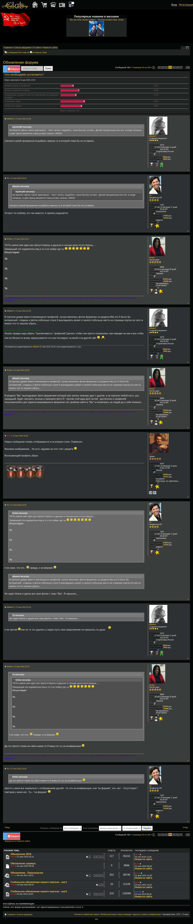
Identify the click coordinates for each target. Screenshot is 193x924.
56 (177, 67)
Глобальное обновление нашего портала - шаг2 (39, 891)
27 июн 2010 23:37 (21, 667)
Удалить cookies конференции (147, 914)
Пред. (7, 827)
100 (187, 67)
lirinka (9, 239)
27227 (165, 477)
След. (185, 827)
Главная (7, 47)
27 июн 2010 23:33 (23, 607)
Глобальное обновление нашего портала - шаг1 (39, 882)
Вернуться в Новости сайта (17, 841)
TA (8, 178)
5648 (165, 157)
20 (95, 894)
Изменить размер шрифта (184, 47)
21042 (165, 279)
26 (102, 875)
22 (102, 894)
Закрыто (13, 69)
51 (159, 67)
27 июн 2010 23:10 (18, 178)
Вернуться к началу (187, 170)
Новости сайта (50, 47)
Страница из (141, 67)
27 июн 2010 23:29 (18, 505)
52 (163, 67)
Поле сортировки (102, 828)
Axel (8, 436)
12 (102, 857)
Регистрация (186, 4)
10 (95, 857)
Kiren (137, 873)
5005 (165, 159)
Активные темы (39, 52)
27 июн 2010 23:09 (23, 119)
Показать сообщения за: (61, 828)
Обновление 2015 (21, 854)
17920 (165, 216)
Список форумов (22, 47)
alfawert (10, 119)
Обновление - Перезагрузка (27, 872)
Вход (174, 4)
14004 (165, 474)
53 (166, 67)
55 (174, 67)
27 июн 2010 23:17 (21, 239)
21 (98, 894)
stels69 (138, 892)
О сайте (37, 47)
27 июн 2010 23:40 (18, 769)
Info (96, 919)
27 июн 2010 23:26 (20, 436)
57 (181, 67)
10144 (165, 218)
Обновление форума (20, 62)
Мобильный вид (188, 47)
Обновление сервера (23, 863)
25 (98, 875)
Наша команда (124, 914)
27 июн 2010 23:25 (23, 311)
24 (95, 875)
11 (98, 857)
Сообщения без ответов (18, 52)
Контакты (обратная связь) (86, 914)
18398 (165, 281)
